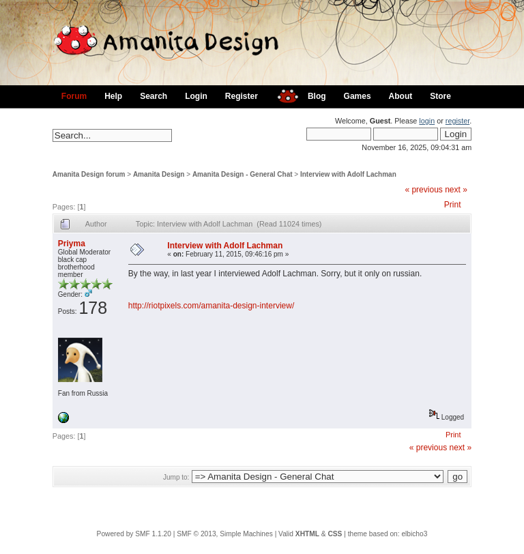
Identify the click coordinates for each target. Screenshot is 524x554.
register (457, 121)
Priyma (71, 243)
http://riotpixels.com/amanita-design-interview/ (211, 305)
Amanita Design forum (89, 174)
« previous (423, 189)
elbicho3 (414, 534)
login (427, 121)
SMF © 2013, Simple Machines (225, 534)
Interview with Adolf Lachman (348, 174)
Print (452, 204)
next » (456, 189)
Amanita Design (159, 174)
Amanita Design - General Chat (242, 174)
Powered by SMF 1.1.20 (134, 534)
